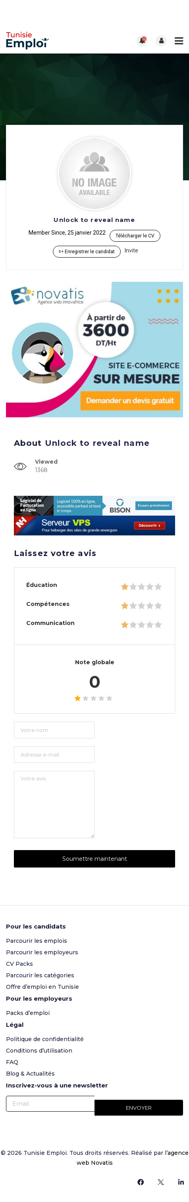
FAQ (12, 1062)
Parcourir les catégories (40, 975)
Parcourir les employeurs (42, 952)
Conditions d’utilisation (39, 1050)
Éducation (41, 585)
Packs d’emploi (28, 1013)
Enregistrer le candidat (87, 251)
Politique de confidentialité (45, 1039)
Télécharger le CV (135, 236)
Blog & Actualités (30, 1073)
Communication (50, 623)
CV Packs (19, 963)
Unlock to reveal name (94, 220)
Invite (131, 250)
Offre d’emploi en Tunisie (42, 986)
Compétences (47, 604)
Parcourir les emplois (36, 940)
